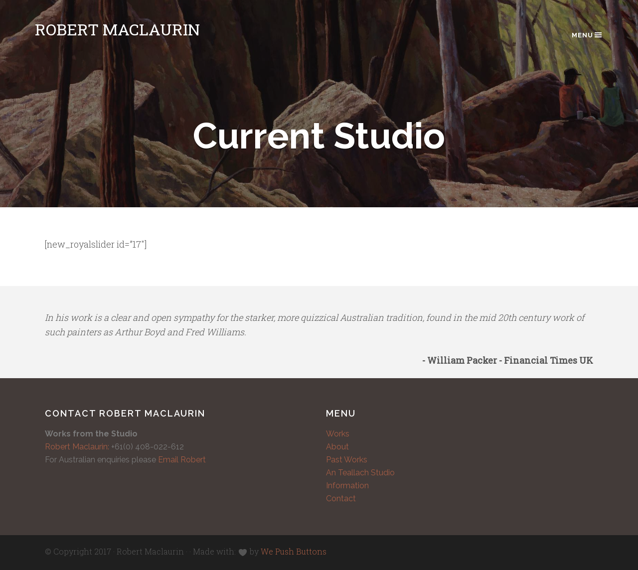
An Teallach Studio (360, 472)
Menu (587, 35)
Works (337, 433)
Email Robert (182, 459)
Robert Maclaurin (117, 29)
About (337, 446)
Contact (341, 498)
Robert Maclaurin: (77, 446)
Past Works (346, 459)
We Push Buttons (293, 551)
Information (347, 485)
